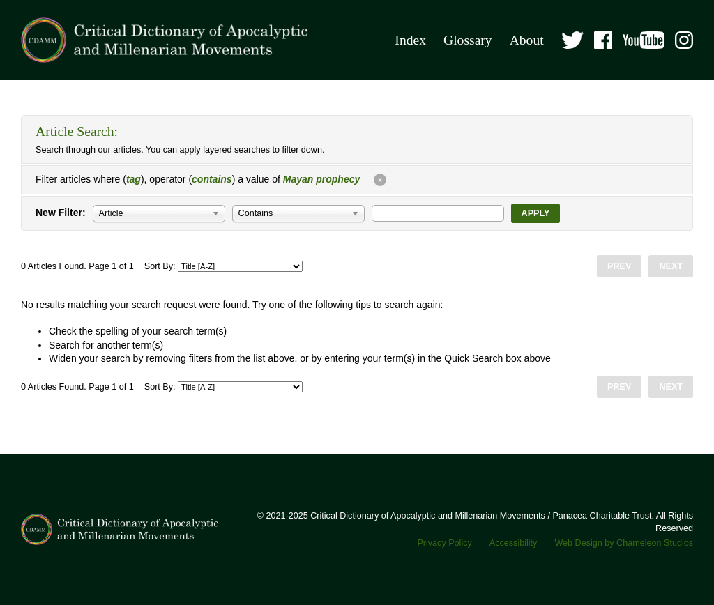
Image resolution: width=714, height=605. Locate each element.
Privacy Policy (444, 543)
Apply (536, 213)
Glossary (467, 40)
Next (671, 266)
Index (410, 40)
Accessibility (513, 543)
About (527, 40)
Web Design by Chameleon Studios (623, 543)
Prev (619, 266)
